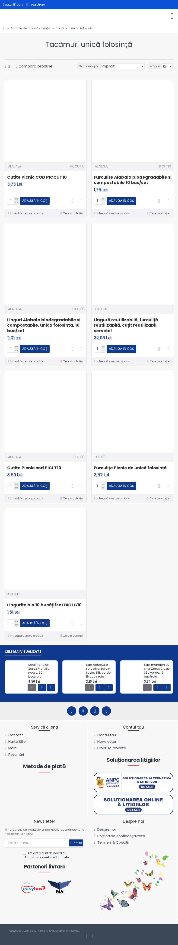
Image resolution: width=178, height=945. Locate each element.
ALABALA (14, 166)
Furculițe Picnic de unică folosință (130, 467)
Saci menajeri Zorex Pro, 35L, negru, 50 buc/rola (39, 671)
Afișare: (155, 66)
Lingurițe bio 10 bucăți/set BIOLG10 (44, 605)
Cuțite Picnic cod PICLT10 (34, 467)
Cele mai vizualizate (23, 652)
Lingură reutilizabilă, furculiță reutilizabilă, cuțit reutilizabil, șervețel (126, 325)
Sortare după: (89, 66)
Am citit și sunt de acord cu (46, 855)
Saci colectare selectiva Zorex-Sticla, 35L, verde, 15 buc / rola (98, 671)
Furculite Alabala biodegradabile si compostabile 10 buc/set (133, 179)
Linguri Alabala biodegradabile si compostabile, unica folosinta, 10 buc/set (43, 325)
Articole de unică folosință (30, 28)
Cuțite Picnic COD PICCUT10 (37, 177)
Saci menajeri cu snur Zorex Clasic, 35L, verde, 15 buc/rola (157, 671)
